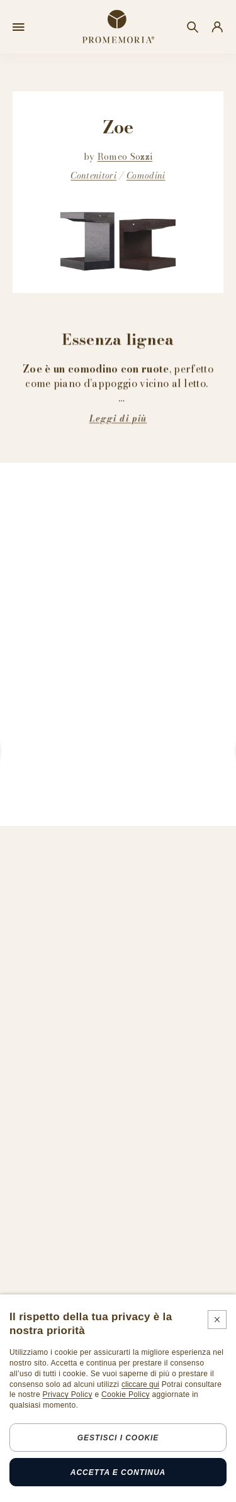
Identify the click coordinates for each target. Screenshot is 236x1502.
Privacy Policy (68, 1394)
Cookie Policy (125, 1394)
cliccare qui (140, 1384)
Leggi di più (118, 418)
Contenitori (93, 175)
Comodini (146, 175)
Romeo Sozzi (125, 157)
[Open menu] (19, 27)
